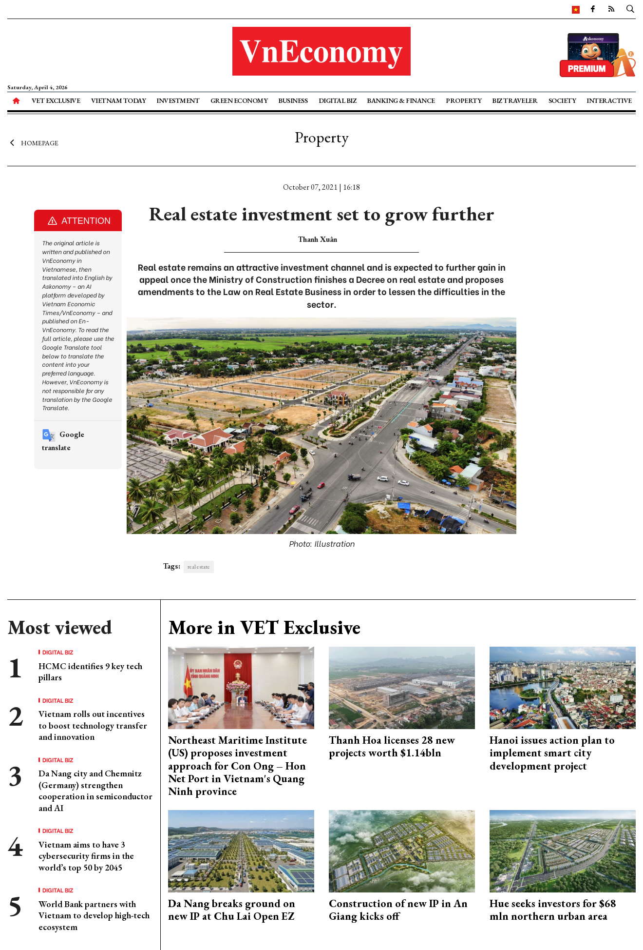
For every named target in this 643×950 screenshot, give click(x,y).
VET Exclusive (56, 100)
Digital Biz (338, 100)
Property (463, 100)
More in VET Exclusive (264, 627)
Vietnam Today (118, 100)
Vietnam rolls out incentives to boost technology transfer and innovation (92, 725)
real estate (199, 567)
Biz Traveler (514, 100)
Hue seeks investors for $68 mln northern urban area (553, 909)
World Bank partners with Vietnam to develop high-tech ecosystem (94, 915)
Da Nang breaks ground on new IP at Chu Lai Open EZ (231, 909)
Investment (177, 100)
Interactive (609, 100)
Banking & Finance (401, 100)
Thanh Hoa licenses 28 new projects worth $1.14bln (392, 746)
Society (562, 100)
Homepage (32, 143)
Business (292, 100)
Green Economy (239, 100)
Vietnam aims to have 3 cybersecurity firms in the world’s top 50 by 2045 (86, 856)
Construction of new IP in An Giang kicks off (398, 909)
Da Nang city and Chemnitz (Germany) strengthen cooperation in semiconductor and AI (95, 790)
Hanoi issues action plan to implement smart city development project (552, 753)
